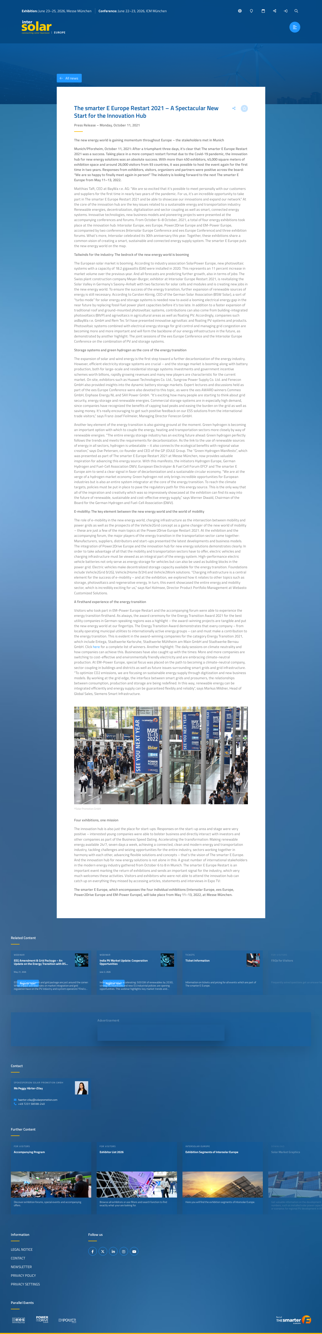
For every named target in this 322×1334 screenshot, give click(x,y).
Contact (18, 1258)
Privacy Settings (25, 1284)
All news (67, 78)
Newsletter (21, 1266)
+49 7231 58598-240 (29, 1104)
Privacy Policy (23, 1275)
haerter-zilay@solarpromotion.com (35, 1100)
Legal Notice (22, 1249)
